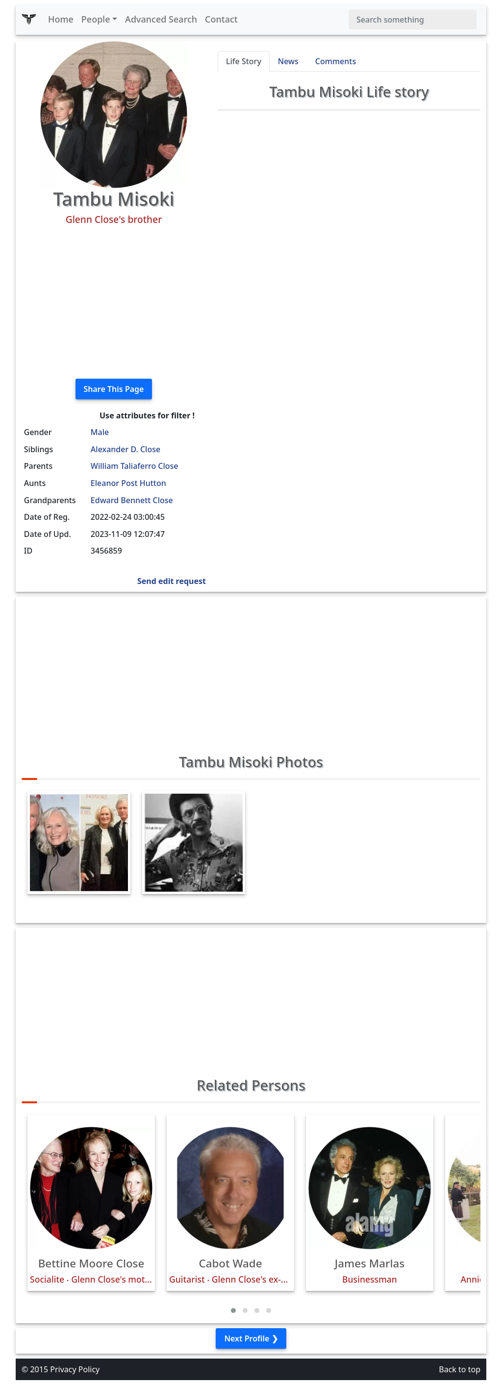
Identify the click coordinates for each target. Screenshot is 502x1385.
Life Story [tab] (243, 61)
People (95, 19)
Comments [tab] (335, 61)
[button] (233, 1310)
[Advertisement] (114, 302)
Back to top (459, 1369)
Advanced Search (161, 19)
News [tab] (288, 61)
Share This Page (114, 389)
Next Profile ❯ (250, 1338)
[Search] (413, 19)
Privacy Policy (75, 1369)
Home (61, 19)
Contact (221, 19)
